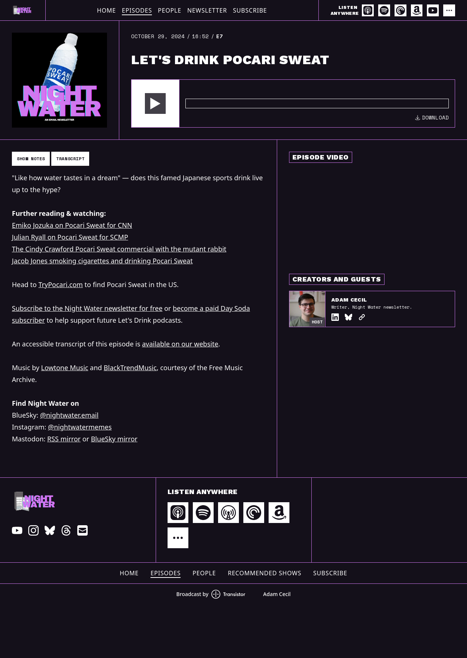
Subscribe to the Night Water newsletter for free (87, 308)
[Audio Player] (293, 103)
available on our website (180, 343)
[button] (155, 103)
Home (106, 10)
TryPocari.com (60, 284)
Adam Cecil (349, 299)
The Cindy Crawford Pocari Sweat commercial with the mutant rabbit (119, 248)
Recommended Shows (264, 573)
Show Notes (31, 158)
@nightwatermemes (80, 426)
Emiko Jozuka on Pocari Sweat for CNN (72, 225)
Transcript (70, 158)
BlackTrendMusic (130, 367)
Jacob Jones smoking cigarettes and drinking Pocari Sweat (102, 260)
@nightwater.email (69, 415)
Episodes (137, 10)
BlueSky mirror (114, 438)
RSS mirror (64, 438)
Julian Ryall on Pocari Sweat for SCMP (70, 237)
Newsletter (207, 10)
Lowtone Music (64, 367)
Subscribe (250, 10)
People (169, 10)
